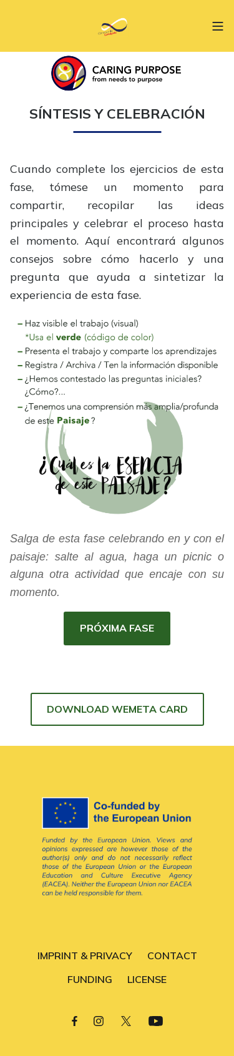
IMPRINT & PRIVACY (84, 955)
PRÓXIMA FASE (117, 628)
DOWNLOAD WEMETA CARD (117, 709)
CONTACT (172, 955)
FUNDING (89, 979)
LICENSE (147, 979)
